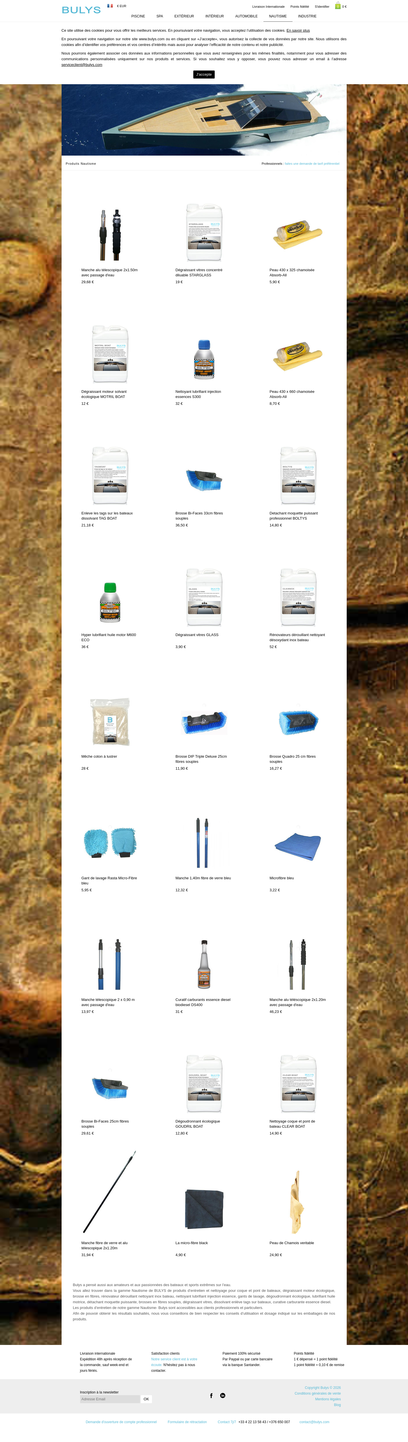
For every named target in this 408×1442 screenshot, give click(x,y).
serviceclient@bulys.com (82, 65)
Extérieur (184, 16)
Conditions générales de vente (318, 1393)
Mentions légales (328, 1399)
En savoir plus (298, 30)
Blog (337, 1405)
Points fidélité (300, 6)
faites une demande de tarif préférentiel (312, 163)
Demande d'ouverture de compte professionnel (121, 1422)
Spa (160, 16)
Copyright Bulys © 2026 (323, 1388)
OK (146, 1399)
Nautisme (278, 16)
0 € (340, 5)
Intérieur (215, 16)
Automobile (246, 16)
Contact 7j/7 (227, 1422)
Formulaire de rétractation (187, 1422)
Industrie (307, 16)
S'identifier (322, 6)
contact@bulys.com (314, 1422)
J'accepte (204, 74)
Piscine (138, 16)
